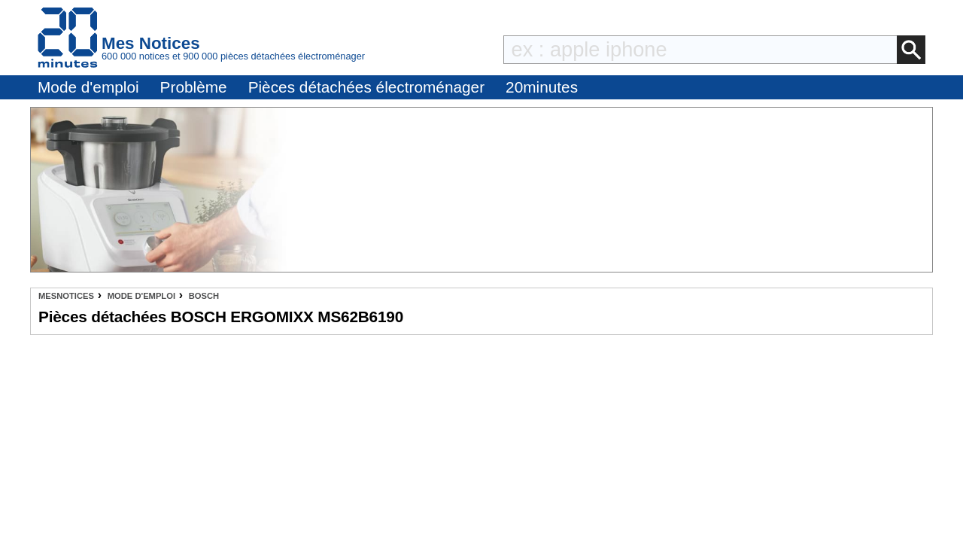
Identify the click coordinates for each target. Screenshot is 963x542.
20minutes (542, 87)
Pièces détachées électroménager (366, 87)
